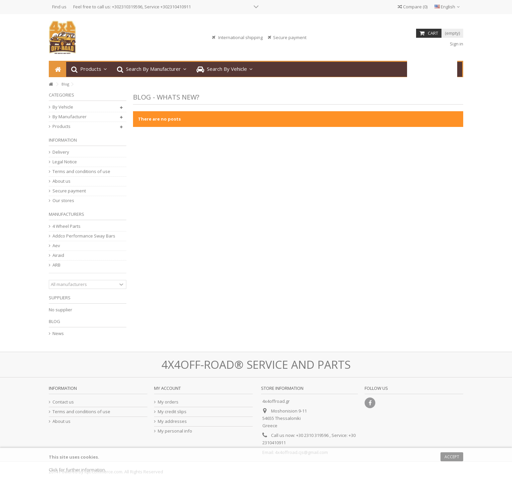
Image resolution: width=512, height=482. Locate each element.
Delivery (60, 152)
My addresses (172, 421)
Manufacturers (66, 214)
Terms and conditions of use (81, 171)
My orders (168, 402)
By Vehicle (62, 107)
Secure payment (69, 191)
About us (61, 181)
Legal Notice (64, 162)
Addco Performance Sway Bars (83, 236)
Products (61, 126)
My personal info (175, 431)
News (58, 333)
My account (167, 388)
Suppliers (60, 298)
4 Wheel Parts (66, 226)
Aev (56, 246)
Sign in (456, 44)
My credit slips (172, 412)
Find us (59, 7)
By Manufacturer (69, 117)
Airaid (58, 255)
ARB (56, 265)
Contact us (63, 402)
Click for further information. (77, 470)
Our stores (63, 200)
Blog (54, 321)
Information (63, 140)
